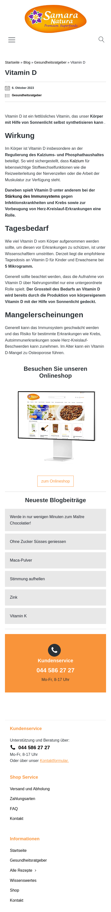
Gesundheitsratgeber (50, 62)
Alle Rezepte (21, 870)
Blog (26, 62)
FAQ (14, 809)
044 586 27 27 (55, 670)
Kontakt (16, 818)
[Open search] (101, 39)
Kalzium (77, 161)
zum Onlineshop (55, 481)
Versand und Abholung (30, 789)
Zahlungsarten (22, 799)
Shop (14, 890)
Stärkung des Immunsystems (32, 196)
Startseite (12, 62)
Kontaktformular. (54, 761)
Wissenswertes (23, 880)
